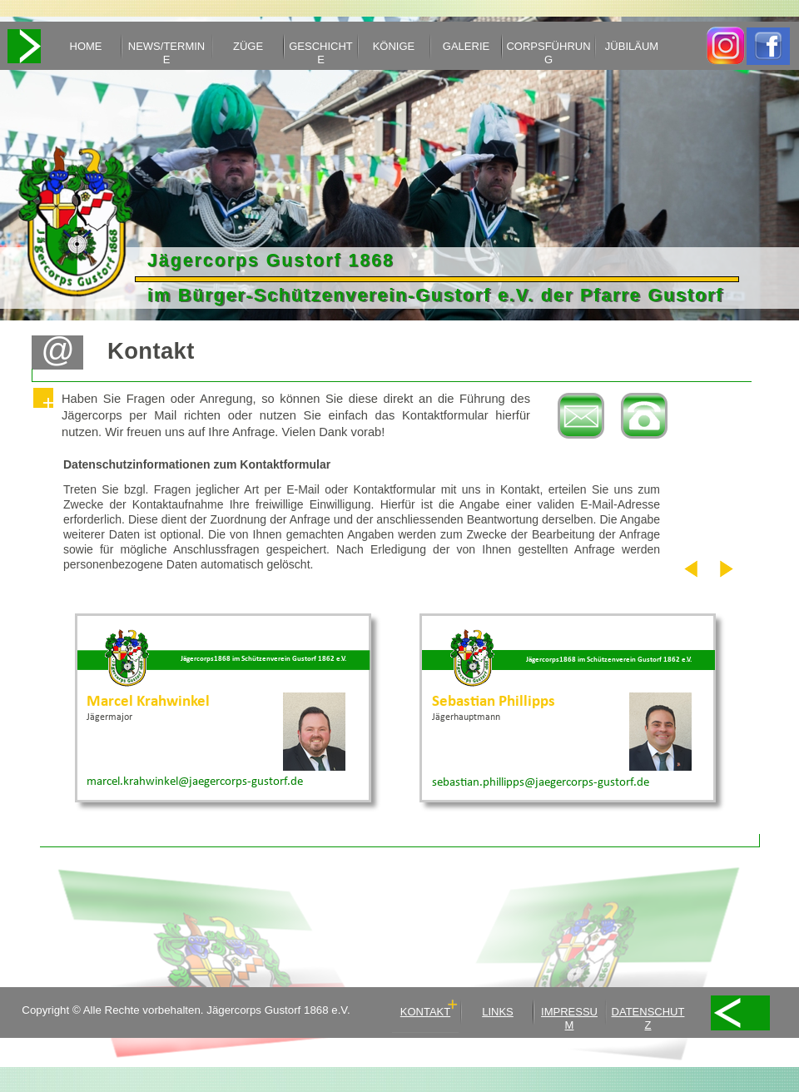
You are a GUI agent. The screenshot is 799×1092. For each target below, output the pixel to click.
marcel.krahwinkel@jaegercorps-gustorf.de (195, 782)
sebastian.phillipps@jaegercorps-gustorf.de (540, 783)
